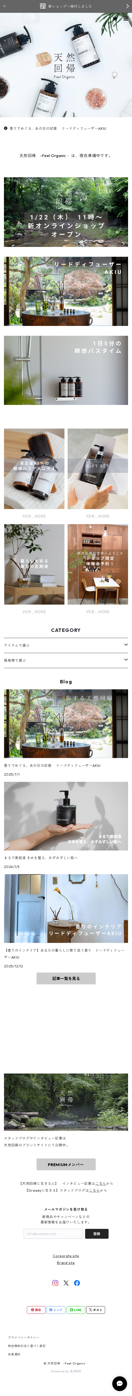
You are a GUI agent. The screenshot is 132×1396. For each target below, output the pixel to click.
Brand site (66, 1263)
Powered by (66, 1371)
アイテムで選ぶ (17, 645)
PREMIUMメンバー (66, 1164)
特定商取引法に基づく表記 (27, 1346)
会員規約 (14, 1354)
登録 (96, 1234)
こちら (100, 1183)
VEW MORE (34, 516)
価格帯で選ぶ (15, 660)
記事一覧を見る (66, 978)
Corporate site (66, 1256)
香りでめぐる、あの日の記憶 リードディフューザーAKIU (55, 128)
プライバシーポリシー (23, 1337)
